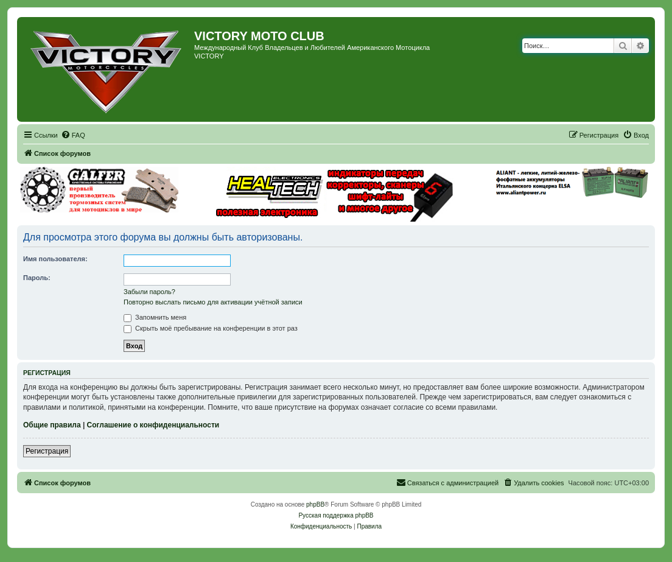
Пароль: (37, 277)
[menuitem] (73, 135)
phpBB (315, 504)
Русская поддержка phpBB (335, 515)
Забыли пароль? (149, 291)
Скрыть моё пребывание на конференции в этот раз (211, 328)
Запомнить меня (155, 317)
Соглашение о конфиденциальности (153, 425)
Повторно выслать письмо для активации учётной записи (213, 302)
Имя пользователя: (55, 258)
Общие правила (52, 425)
